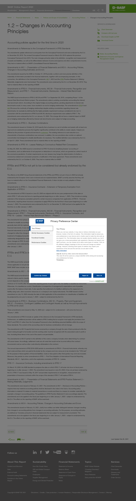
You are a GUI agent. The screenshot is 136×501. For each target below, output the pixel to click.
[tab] (41, 228)
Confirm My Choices (40, 275)
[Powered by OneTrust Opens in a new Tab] (98, 281)
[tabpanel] (80, 245)
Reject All (85, 275)
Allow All (99, 275)
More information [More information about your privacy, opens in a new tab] (61, 250)
